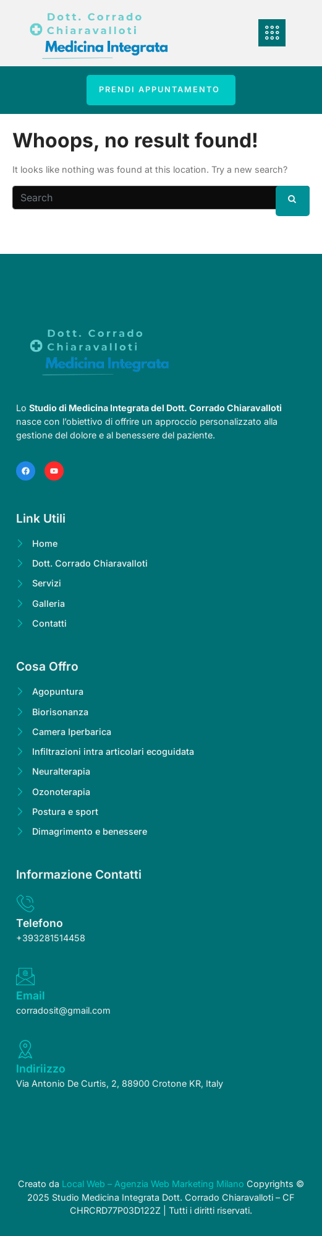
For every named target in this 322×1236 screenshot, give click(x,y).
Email (30, 995)
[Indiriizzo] (25, 1049)
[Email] (25, 976)
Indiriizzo (41, 1068)
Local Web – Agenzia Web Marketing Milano (154, 1183)
